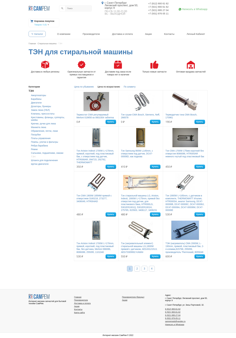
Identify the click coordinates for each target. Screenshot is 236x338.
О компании (63, 34)
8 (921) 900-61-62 (172, 312)
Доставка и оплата (122, 34)
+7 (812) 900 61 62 (158, 3)
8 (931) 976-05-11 (172, 318)
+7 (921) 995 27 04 (158, 10)
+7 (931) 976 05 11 (158, 13)
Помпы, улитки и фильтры (44, 142)
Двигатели (36, 102)
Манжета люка (38, 127)
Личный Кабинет (196, 34)
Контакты (169, 34)
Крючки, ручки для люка (43, 123)
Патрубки (36, 134)
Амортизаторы (38, 95)
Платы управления (40, 138)
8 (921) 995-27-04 (172, 315)
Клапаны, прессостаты (42, 113)
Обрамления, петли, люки (44, 131)
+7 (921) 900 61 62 (158, 6)
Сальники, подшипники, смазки (47, 153)
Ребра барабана (39, 145)
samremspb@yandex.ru (175, 321)
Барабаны (36, 99)
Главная (77, 297)
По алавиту (130, 86)
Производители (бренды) (133, 297)
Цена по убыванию (84, 86)
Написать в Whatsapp (194, 9)
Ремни (34, 149)
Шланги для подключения (44, 160)
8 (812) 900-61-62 (172, 309)
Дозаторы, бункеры (41, 106)
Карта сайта (79, 312)
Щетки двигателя (40, 164)
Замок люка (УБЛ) (40, 110)
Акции (148, 34)
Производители (91, 34)
